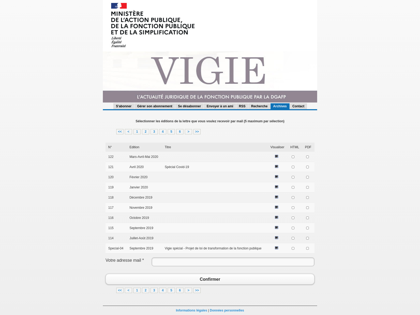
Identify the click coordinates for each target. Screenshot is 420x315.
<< (120, 132)
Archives (280, 106)
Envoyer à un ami (220, 106)
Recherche (259, 106)
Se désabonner (189, 106)
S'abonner (124, 106)
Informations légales (191, 310)
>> (197, 132)
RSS (242, 106)
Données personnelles (227, 310)
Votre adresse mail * (125, 260)
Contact (298, 106)
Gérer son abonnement (154, 106)
